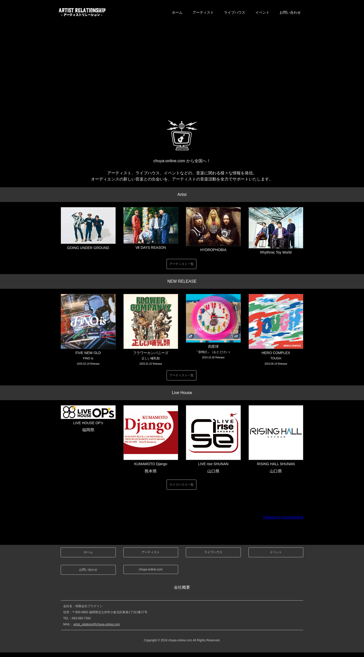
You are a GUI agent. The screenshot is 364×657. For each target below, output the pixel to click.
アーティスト (203, 12)
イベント (262, 12)
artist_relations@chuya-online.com (96, 624)
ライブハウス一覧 (181, 484)
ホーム (177, 12)
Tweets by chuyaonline (283, 517)
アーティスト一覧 (181, 264)
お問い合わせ (290, 12)
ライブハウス (234, 12)
